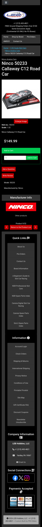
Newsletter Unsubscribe (21, 421)
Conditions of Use (21, 383)
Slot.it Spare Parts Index (21, 324)
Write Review (8, 176)
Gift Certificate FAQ (21, 405)
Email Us (21, 462)
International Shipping (21, 368)
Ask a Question (9, 169)
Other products (21, 216)
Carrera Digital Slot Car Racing (21, 304)
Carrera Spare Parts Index (21, 314)
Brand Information (21, 269)
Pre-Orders (31, 37)
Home (5, 37)
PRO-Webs (32, 521)
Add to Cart (32, 158)
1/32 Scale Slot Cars (18, 48)
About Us (21, 247)
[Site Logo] (21, 13)
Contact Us (17, 41)
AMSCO (6, 41)
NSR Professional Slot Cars (21, 287)
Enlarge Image (21, 121)
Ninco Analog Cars (12, 51)
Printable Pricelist (21, 390)
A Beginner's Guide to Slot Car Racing (21, 277)
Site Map (21, 398)
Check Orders (21, 354)
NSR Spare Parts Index (21, 296)
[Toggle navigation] (6, 2)
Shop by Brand (17, 37)
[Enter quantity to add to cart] (15, 158)
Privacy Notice (21, 376)
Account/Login (21, 346)
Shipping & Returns (21, 361)
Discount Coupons (21, 412)
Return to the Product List (21, 227)
